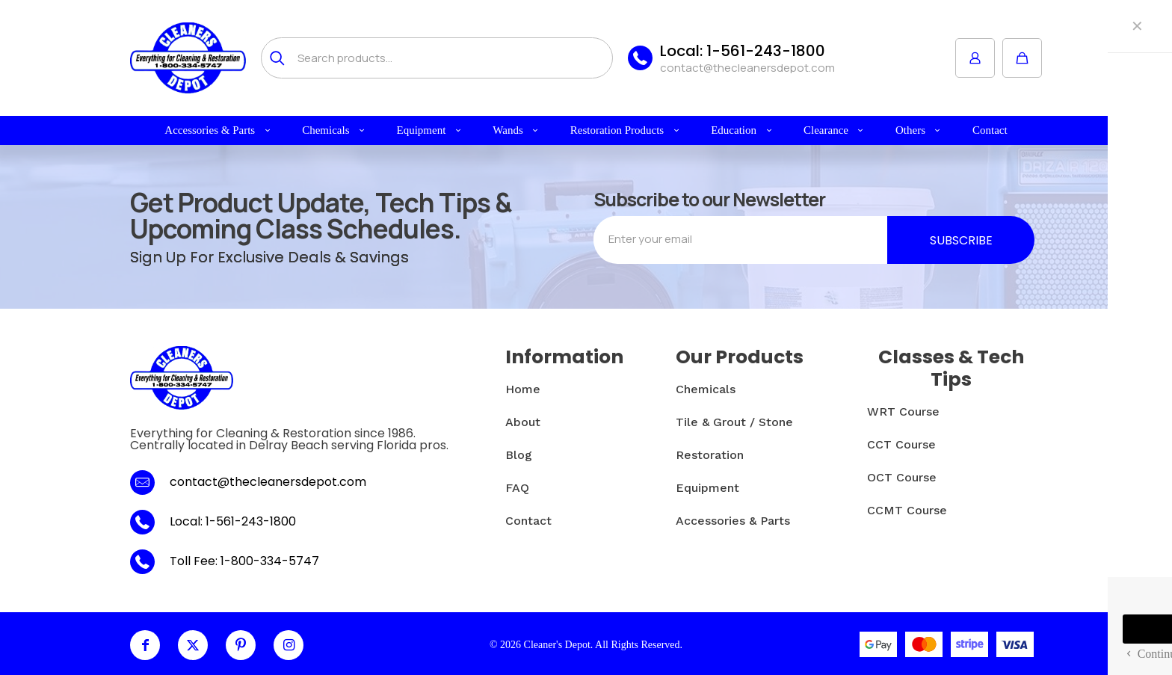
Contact (528, 521)
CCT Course (901, 444)
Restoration (710, 455)
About (522, 422)
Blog (518, 455)
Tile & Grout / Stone (734, 422)
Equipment (707, 488)
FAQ (517, 488)
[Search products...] (437, 57)
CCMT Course (907, 510)
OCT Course (902, 477)
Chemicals (705, 389)
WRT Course (903, 411)
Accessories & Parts (733, 521)
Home (522, 389)
